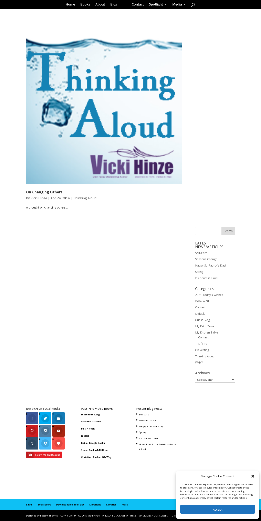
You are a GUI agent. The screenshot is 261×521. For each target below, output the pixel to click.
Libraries (111, 504)
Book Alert (202, 301)
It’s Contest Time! (206, 278)
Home (71, 5)
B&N (83, 428)
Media (175, 5)
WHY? (199, 362)
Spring (199, 272)
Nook (91, 428)
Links (29, 504)
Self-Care (201, 253)
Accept (217, 509)
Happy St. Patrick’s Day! (210, 265)
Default (200, 314)
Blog (115, 5)
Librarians (95, 504)
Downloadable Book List (70, 504)
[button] (253, 476)
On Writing (202, 350)
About (101, 5)
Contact (136, 5)
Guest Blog (202, 320)
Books (87, 5)
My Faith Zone (204, 326)
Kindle (97, 421)
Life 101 (203, 344)
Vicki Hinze (39, 198)
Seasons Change (206, 259)
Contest (200, 307)
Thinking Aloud (84, 198)
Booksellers (44, 504)
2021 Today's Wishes (209, 295)
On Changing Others (44, 192)
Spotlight (154, 5)
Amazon (86, 421)
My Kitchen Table (206, 332)
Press (125, 504)
